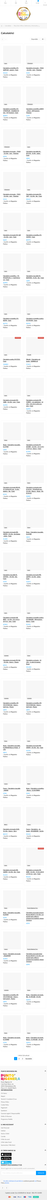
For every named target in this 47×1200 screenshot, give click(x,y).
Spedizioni (4, 1110)
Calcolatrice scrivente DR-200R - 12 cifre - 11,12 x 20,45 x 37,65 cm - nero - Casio (35, 872)
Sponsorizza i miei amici (8, 1145)
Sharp (5, 440)
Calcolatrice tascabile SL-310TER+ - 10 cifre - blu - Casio (10, 576)
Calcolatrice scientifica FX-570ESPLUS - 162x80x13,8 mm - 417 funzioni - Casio (11, 111)
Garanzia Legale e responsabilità (10, 1113)
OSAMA (6, 655)
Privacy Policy (5, 1102)
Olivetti (29, 354)
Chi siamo (4, 1093)
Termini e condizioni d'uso (9, 1099)
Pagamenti (4, 1108)
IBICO (5, 824)
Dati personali (5, 1128)
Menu (5, 1)
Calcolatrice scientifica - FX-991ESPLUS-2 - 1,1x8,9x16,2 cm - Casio (11, 278)
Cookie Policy (5, 1105)
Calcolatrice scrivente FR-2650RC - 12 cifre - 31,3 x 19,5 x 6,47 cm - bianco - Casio (35, 446)
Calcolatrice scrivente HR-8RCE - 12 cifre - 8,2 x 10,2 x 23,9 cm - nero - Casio (11, 619)
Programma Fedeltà (6, 1119)
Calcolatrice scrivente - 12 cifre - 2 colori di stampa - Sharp (33, 662)
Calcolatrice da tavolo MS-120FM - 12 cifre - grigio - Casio (33, 576)
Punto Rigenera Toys (32, 908)
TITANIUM (30, 63)
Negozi (3, 1096)
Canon (6, 783)
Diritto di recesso (6, 1116)
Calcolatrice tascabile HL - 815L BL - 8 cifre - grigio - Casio (33, 153)
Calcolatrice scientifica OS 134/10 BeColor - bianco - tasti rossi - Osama (33, 705)
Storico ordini (5, 1133)
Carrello (3, 1136)
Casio (5, 63)
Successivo (28, 1058)
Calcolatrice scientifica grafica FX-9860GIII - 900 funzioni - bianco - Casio (35, 619)
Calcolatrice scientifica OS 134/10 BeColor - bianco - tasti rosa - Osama (10, 705)
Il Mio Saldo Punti (6, 1142)
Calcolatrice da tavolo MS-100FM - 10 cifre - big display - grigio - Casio (11, 534)
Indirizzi (3, 1131)
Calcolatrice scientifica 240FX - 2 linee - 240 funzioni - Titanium (35, 111)
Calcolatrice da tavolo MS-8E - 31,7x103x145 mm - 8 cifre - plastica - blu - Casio (12, 489)
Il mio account (5, 1139)
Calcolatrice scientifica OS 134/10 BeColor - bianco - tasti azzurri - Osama (10, 997)
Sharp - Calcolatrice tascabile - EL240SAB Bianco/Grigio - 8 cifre (12, 747)
